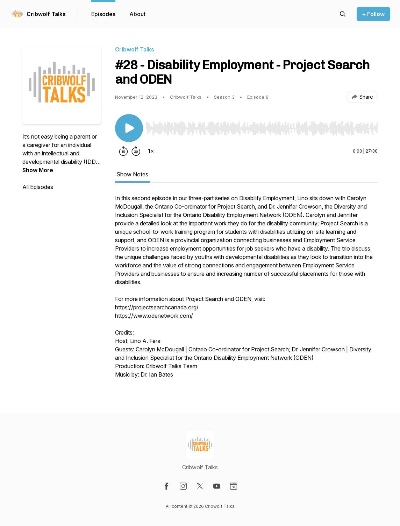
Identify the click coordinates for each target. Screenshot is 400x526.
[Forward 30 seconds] (136, 151)
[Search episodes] (342, 14)
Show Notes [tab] (132, 174)
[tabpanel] (246, 290)
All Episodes (37, 186)
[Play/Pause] (129, 128)
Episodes (103, 13)
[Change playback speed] (151, 151)
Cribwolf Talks (46, 13)
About (137, 13)
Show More (37, 170)
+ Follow (373, 13)
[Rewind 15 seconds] (123, 151)
